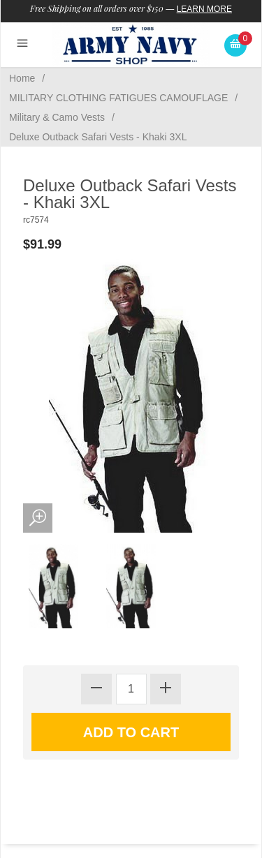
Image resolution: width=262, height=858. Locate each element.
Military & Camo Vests (57, 117)
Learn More (204, 9)
